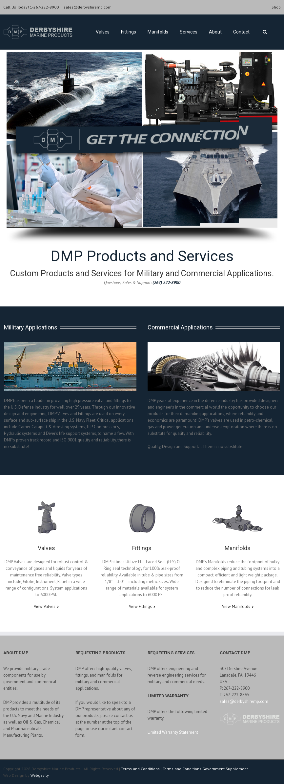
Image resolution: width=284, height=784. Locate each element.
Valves (103, 31)
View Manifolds (236, 606)
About (215, 31)
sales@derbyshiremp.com (88, 7)
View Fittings (140, 606)
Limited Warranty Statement (173, 732)
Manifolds (158, 31)
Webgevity (39, 775)
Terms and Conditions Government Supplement (205, 768)
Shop (276, 7)
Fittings (128, 31)
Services (188, 31)
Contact (241, 31)
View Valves (44, 606)
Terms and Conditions (140, 768)
